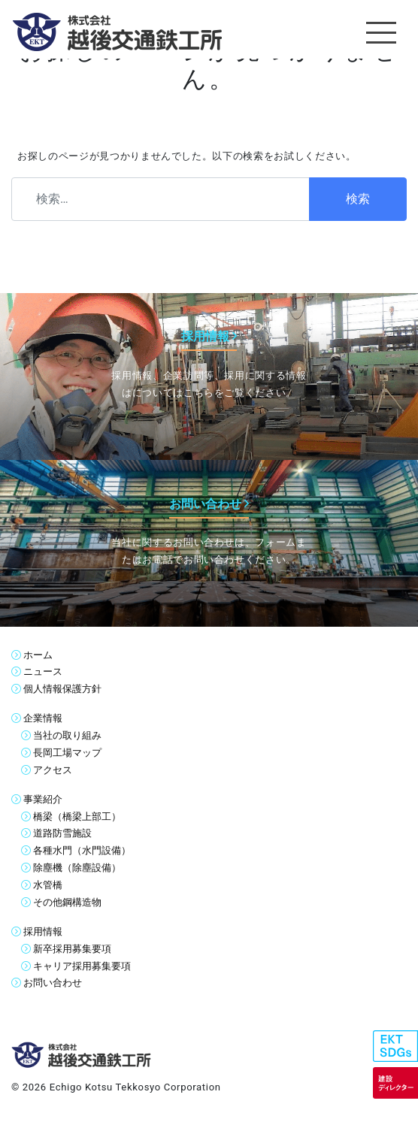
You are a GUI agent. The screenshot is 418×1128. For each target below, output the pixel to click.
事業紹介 (42, 799)
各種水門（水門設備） (82, 850)
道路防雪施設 (62, 833)
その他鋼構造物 (67, 902)
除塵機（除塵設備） (77, 867)
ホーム (38, 655)
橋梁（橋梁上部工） (77, 816)
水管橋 (47, 885)
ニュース (42, 671)
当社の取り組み (67, 735)
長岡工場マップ (67, 752)
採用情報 (42, 931)
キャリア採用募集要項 (82, 966)
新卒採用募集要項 (72, 948)
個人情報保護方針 (62, 688)
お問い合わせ (52, 982)
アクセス (52, 770)
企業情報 (42, 718)
